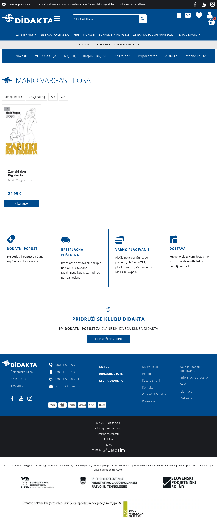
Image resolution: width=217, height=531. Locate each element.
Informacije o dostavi (195, 378)
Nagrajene (122, 56)
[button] (57, 18)
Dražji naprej (37, 97)
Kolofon (108, 440)
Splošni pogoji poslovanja (190, 369)
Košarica (186, 399)
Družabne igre (111, 374)
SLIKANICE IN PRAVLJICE (114, 34)
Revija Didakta (189, 34)
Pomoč (147, 374)
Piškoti (108, 446)
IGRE (76, 34)
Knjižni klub (150, 367)
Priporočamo (148, 56)
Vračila (185, 385)
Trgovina (83, 44)
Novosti (89, 34)
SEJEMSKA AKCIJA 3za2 (55, 34)
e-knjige (171, 56)
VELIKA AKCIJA (45, 56)
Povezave (148, 402)
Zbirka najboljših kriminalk (153, 34)
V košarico (21, 203)
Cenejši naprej (13, 97)
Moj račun (187, 392)
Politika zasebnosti (108, 435)
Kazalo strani (151, 381)
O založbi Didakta (154, 395)
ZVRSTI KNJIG (26, 34)
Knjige (104, 367)
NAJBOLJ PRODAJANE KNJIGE (85, 56)
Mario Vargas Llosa (55, 80)
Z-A (63, 97)
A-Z (53, 97)
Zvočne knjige (195, 56)
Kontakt (147, 388)
